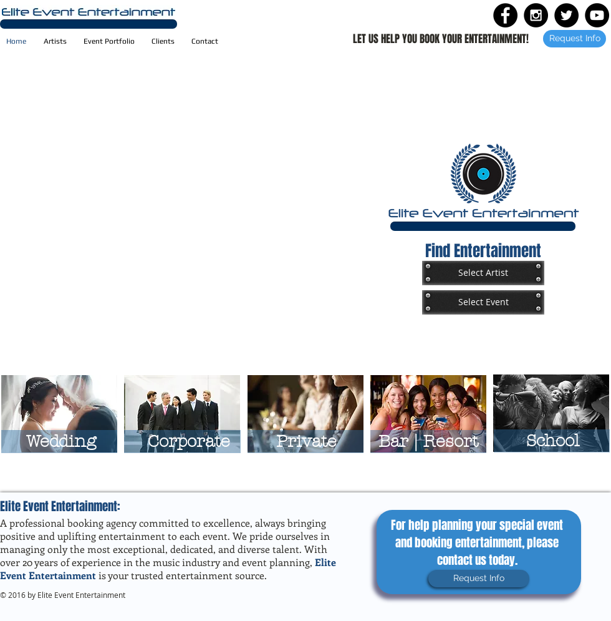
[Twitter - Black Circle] (566, 15)
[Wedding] (60, 441)
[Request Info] (574, 38)
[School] (552, 440)
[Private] (306, 441)
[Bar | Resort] (428, 441)
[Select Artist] (483, 272)
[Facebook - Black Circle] (505, 15)
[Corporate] (189, 441)
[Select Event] (483, 302)
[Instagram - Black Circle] (536, 15)
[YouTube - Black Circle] (597, 15)
